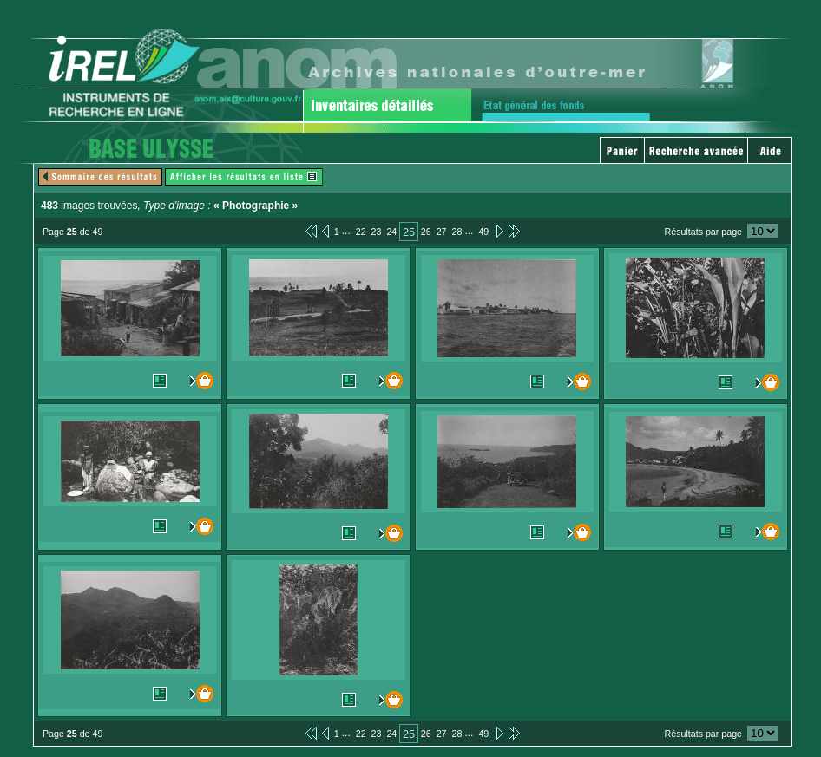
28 (457, 231)
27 (442, 231)
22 (361, 231)
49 (483, 231)
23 (376, 231)
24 (391, 231)
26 (426, 231)
